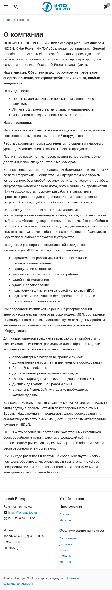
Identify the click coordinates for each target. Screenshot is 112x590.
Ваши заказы (68, 538)
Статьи (64, 514)
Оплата (64, 550)
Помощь (65, 556)
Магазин (65, 520)
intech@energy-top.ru (22, 512)
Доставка (65, 544)
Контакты (65, 562)
